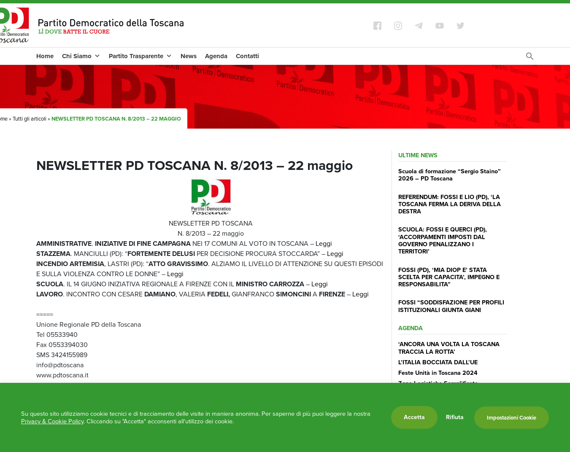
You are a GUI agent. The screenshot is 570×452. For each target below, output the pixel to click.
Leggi (324, 243)
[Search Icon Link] (530, 58)
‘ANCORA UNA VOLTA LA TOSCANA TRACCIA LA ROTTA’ (449, 347)
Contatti (247, 56)
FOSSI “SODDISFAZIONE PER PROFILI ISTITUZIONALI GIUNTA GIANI (451, 306)
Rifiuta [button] (455, 417)
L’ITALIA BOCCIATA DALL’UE (438, 362)
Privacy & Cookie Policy (52, 421)
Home (45, 56)
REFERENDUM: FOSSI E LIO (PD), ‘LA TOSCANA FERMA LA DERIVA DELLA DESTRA (449, 204)
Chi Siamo (81, 56)
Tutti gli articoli (29, 119)
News (189, 56)
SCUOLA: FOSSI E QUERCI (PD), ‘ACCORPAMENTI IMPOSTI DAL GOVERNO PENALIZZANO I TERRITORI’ (442, 240)
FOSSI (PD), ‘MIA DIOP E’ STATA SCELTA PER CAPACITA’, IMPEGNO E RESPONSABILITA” (449, 277)
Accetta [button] (414, 417)
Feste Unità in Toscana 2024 (438, 372)
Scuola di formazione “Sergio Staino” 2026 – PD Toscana (449, 175)
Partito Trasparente (140, 56)
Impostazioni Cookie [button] (511, 418)
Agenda (216, 56)
